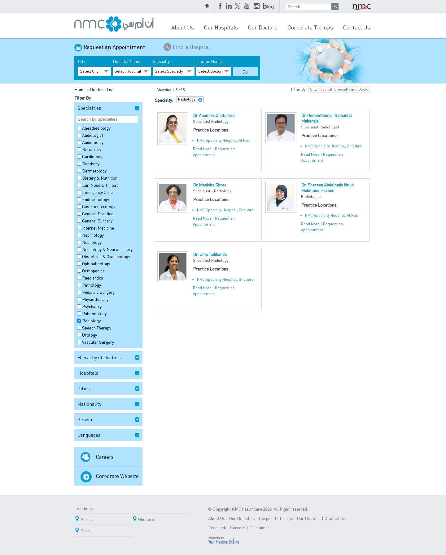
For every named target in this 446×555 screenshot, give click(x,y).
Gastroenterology (98, 206)
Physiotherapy (95, 299)
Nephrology (93, 235)
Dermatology (94, 170)
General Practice (97, 213)
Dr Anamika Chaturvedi (214, 115)
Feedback (217, 527)
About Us (182, 27)
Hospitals (87, 372)
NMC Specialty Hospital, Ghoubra (333, 146)
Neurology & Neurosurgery (107, 249)
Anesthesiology (96, 128)
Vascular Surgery (98, 342)
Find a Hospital (191, 46)
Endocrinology (95, 199)
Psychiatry (92, 306)
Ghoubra (146, 519)
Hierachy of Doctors (99, 357)
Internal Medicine (98, 228)
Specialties (89, 108)
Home (79, 89)
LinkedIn (229, 6)
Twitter (238, 6)
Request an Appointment (114, 49)
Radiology (91, 320)
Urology (89, 335)
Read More (202, 148)
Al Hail (87, 519)
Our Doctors (263, 27)
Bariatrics (91, 149)
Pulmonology (94, 313)
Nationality (89, 404)
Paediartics (92, 277)
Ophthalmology (96, 263)
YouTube (247, 6)
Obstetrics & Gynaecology (106, 256)
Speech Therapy (96, 327)
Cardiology (92, 156)
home (208, 6)
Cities (83, 388)
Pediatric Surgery (98, 292)
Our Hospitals (221, 27)
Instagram (257, 6)
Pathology (91, 285)
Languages (89, 435)
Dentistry (90, 163)
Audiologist (92, 135)
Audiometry (92, 142)
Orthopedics (93, 270)
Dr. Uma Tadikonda (210, 254)
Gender (85, 419)
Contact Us (356, 27)
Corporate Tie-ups (310, 27)
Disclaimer (259, 527)
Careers (105, 456)
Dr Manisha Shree (209, 184)
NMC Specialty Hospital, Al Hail (223, 140)
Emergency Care (97, 192)
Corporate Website (117, 475)
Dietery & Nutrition (99, 178)
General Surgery (97, 220)
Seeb (85, 530)
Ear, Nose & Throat (100, 185)
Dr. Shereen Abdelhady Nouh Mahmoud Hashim (327, 187)
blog (269, 6)
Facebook (221, 6)
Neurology (92, 242)
